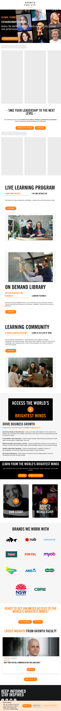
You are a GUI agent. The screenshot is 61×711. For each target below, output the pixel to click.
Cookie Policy (14, 709)
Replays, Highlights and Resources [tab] (14, 294)
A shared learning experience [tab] (16, 333)
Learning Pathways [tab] (39, 296)
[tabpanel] (30, 201)
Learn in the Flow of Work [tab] (42, 333)
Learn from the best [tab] (12, 194)
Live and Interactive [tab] (39, 194)
